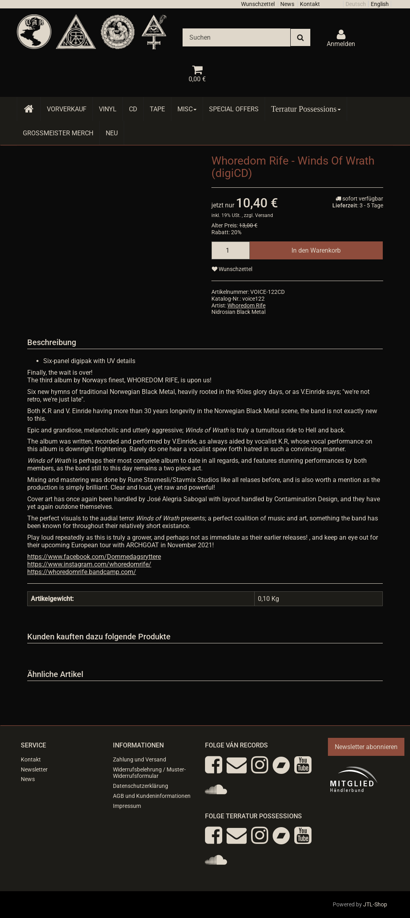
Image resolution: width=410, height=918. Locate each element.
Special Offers (234, 109)
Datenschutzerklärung (140, 786)
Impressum (127, 806)
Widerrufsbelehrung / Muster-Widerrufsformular (149, 772)
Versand (264, 215)
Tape (157, 109)
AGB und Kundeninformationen (152, 796)
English (380, 4)
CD (133, 109)
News (287, 4)
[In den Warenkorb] (316, 250)
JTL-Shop (375, 904)
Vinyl (108, 109)
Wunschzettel (258, 4)
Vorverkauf (66, 109)
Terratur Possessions (306, 108)
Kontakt (310, 4)
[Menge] (230, 250)
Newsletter (34, 769)
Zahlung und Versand (139, 759)
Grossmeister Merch (58, 133)
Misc (187, 109)
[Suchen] (236, 37)
